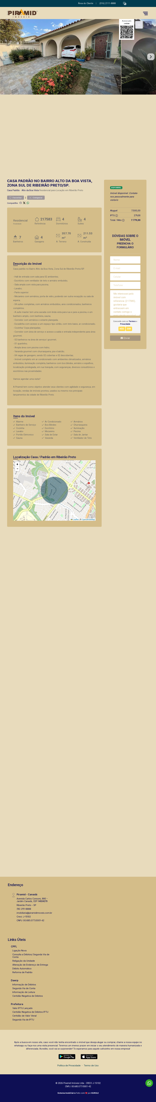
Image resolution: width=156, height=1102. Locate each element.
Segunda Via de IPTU (23, 1019)
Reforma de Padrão (22, 972)
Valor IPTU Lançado (22, 1008)
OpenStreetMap (88, 519)
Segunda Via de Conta (23, 988)
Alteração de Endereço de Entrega (30, 964)
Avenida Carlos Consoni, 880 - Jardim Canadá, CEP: (32, 899)
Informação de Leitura (23, 992)
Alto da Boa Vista (30, 190)
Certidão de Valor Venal (24, 1015)
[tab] (139, 25)
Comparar (36, 198)
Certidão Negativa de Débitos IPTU (30, 1012)
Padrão (16, 190)
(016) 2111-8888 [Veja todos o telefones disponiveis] (108, 3)
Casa (9, 190)
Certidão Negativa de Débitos (27, 996)
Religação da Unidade (23, 960)
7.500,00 (135, 210)
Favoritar (15, 198)
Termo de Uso (91, 1065)
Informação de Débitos (24, 984)
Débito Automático (22, 968)
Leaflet (75, 519)
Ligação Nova (19, 950)
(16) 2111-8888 (24, 909)
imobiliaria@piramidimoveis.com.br (34, 913)
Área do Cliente (85, 3)
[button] (124, 3)
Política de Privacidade (69, 1065)
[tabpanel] (78, 57)
